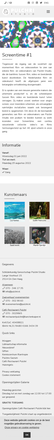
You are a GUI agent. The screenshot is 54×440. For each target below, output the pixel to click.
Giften (5, 351)
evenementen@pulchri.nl (18, 304)
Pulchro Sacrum (10, 358)
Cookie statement (11, 375)
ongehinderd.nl (44, 414)
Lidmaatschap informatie (14, 344)
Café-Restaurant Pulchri (14, 361)
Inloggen (6, 340)
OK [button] (27, 435)
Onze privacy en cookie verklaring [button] (22, 427)
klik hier (46, 408)
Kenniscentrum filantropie (15, 354)
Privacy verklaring (11, 371)
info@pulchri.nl (13, 291)
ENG (46, 2)
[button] (4, 34)
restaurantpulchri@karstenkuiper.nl (23, 316)
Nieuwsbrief (8, 347)
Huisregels (7, 364)
